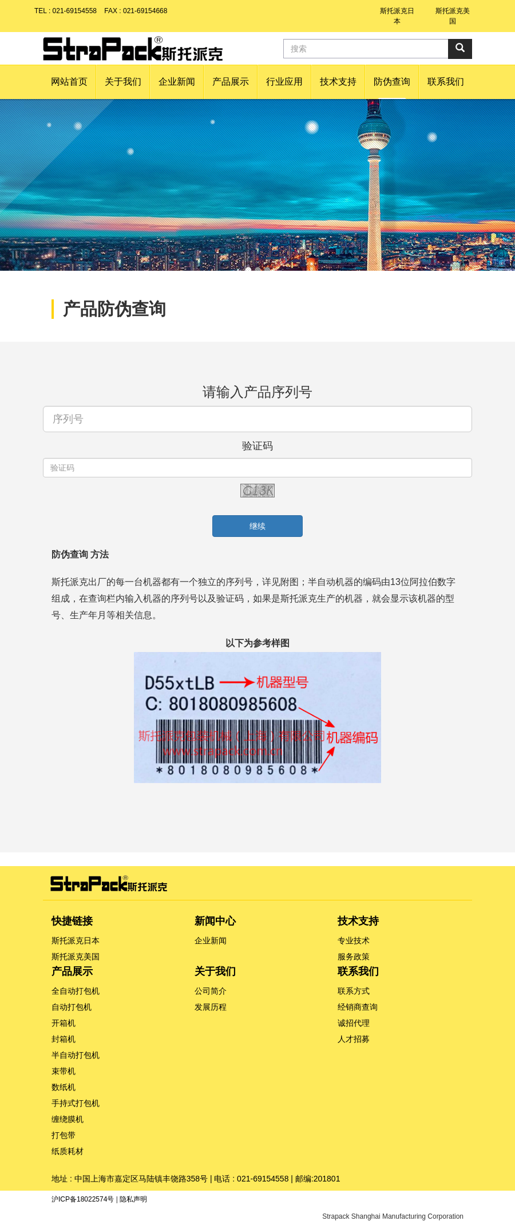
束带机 (64, 1071)
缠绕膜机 (68, 1119)
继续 (257, 526)
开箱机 (64, 1023)
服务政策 (354, 956)
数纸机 (64, 1087)
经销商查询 (358, 1006)
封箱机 (64, 1039)
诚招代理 (354, 1023)
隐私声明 (133, 1199)
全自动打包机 (76, 990)
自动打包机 (72, 1006)
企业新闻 (211, 940)
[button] (123, 82)
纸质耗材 (68, 1151)
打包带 (64, 1135)
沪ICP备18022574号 (83, 1199)
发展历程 (211, 1006)
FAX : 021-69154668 (135, 11)
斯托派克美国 (76, 956)
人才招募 (354, 1039)
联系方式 (354, 990)
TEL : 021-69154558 (65, 11)
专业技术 (354, 940)
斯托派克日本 (76, 940)
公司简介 (211, 990)
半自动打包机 (76, 1055)
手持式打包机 (76, 1103)
